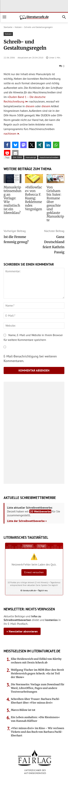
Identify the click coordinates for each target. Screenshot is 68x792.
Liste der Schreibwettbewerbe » (27, 521)
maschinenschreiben (49, 157)
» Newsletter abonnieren (22, 631)
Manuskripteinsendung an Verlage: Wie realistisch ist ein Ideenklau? (12, 200)
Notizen (18, 27)
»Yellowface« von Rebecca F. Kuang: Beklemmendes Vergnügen (33, 198)
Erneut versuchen (34, 572)
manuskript (31, 157)
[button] (7, 145)
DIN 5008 (17, 157)
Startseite (8, 27)
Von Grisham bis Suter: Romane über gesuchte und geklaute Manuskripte (55, 203)
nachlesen (10, 133)
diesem (30, 106)
